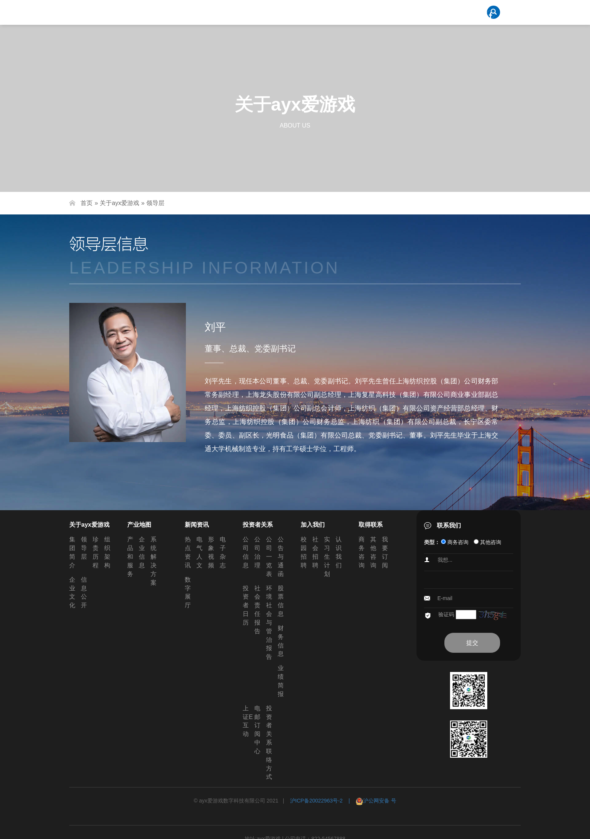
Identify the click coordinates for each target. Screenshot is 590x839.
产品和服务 (130, 556)
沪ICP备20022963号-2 (316, 801)
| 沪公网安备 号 (370, 801)
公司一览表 (269, 556)
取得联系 (371, 524)
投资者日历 (246, 605)
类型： (432, 542)
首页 (87, 203)
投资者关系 (258, 524)
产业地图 (139, 524)
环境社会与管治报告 (269, 622)
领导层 (155, 203)
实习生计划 (327, 556)
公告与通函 (281, 556)
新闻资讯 (197, 524)
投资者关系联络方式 (269, 742)
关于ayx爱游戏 (119, 203)
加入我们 (313, 524)
